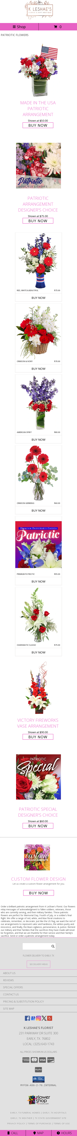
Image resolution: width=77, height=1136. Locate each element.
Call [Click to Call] (13, 1133)
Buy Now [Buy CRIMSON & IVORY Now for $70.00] (38, 369)
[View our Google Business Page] (32, 1020)
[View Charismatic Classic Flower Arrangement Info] (38, 615)
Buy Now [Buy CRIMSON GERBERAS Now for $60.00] (38, 511)
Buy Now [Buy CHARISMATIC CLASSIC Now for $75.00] (38, 652)
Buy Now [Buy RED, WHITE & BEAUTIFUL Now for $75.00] (38, 298)
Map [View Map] (38, 1133)
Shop (19, 26)
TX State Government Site (50, 1118)
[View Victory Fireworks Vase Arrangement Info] (38, 687)
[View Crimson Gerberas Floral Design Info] (38, 473)
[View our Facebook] (27, 1020)
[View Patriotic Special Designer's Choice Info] (38, 776)
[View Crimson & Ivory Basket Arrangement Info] (38, 332)
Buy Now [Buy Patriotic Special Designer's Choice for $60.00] (37, 825)
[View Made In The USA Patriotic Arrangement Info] (38, 70)
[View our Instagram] (38, 1020)
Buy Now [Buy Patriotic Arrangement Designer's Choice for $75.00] (37, 220)
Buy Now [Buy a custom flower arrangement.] (38, 892)
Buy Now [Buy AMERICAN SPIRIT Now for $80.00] (38, 440)
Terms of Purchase (39, 1123)
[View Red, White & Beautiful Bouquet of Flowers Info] (38, 261)
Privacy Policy (16, 1123)
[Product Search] (39, 946)
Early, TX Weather (21, 1118)
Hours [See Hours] (64, 1133)
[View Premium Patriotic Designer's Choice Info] (38, 544)
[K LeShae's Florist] (38, 18)
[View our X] (44, 1020)
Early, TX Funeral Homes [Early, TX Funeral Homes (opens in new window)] (25, 1112)
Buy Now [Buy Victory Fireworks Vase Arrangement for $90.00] (37, 736)
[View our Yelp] (49, 1020)
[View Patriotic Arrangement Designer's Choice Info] (38, 165)
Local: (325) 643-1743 (38, 1044)
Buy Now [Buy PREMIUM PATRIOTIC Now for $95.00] (38, 581)
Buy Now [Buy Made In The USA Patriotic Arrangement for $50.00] (37, 125)
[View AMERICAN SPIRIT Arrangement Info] (38, 403)
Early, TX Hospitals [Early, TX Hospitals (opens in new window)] (55, 1112)
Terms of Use (62, 1123)
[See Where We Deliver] (38, 964)
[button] (39, 1079)
